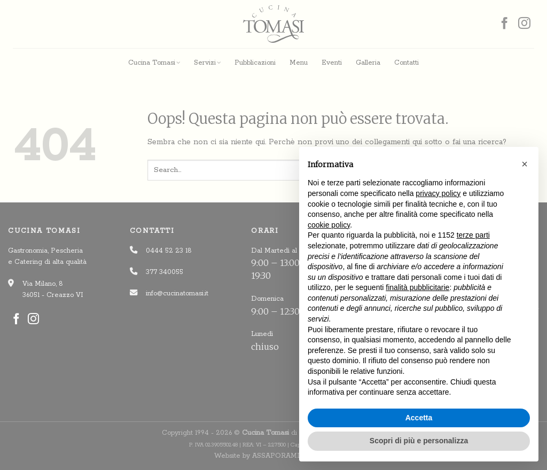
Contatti (406, 62)
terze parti (473, 235)
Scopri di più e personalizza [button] (419, 440)
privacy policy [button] (438, 193)
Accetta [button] (419, 417)
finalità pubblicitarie (417, 287)
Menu (299, 62)
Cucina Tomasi (154, 62)
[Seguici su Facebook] (504, 24)
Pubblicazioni (255, 62)
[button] (524, 164)
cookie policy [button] (329, 225)
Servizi (207, 62)
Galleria (368, 62)
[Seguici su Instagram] (524, 24)
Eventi (332, 62)
